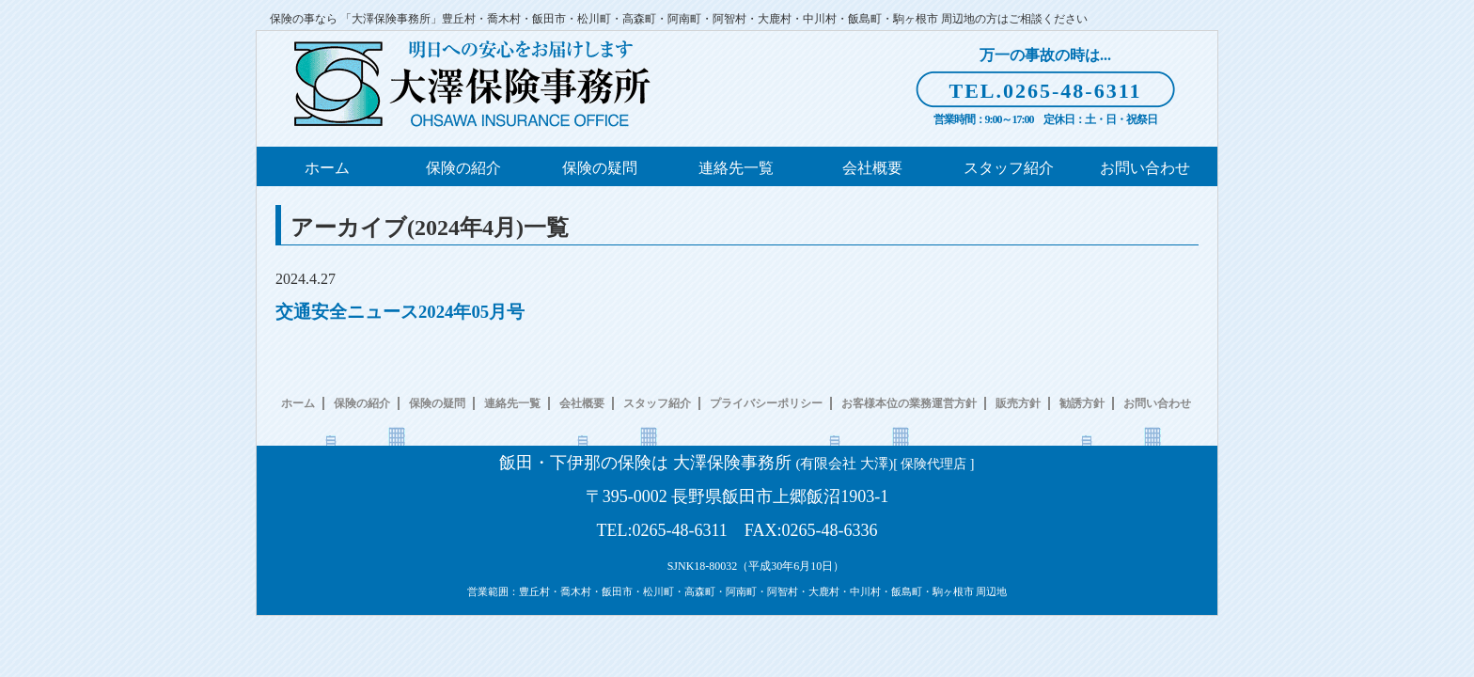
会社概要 (872, 168)
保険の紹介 (463, 168)
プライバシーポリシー (766, 403)
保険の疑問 (599, 168)
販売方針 (1018, 403)
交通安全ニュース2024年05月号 (400, 312)
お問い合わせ (1145, 168)
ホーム (327, 168)
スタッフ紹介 (1009, 168)
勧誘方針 (1082, 403)
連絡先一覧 (736, 168)
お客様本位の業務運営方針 (909, 403)
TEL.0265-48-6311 (1045, 90)
